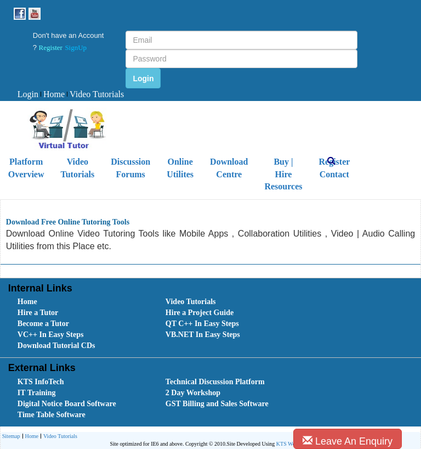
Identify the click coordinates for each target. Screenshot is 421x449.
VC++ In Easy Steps (51, 334)
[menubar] (70, 94)
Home (53, 94)
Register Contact (334, 168)
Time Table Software (52, 415)
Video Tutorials (95, 94)
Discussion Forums (130, 168)
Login (28, 94)
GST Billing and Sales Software (217, 404)
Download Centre (229, 168)
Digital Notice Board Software (67, 404)
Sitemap (11, 436)
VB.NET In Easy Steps (203, 334)
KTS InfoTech (41, 382)
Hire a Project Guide (200, 312)
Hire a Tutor (38, 312)
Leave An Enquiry (347, 441)
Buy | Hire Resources (283, 174)
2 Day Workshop (193, 393)
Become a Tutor (43, 323)
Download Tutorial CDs (56, 345)
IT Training (37, 393)
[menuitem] (27, 94)
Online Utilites (180, 168)
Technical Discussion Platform (215, 382)
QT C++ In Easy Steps (202, 323)
